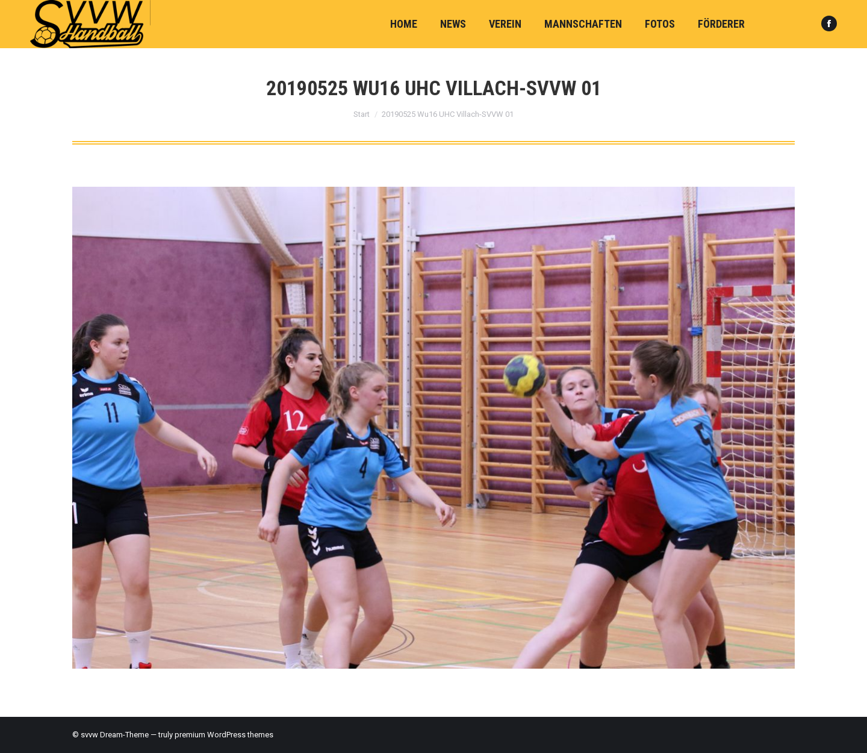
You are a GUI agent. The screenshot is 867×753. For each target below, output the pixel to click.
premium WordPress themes (224, 734)
